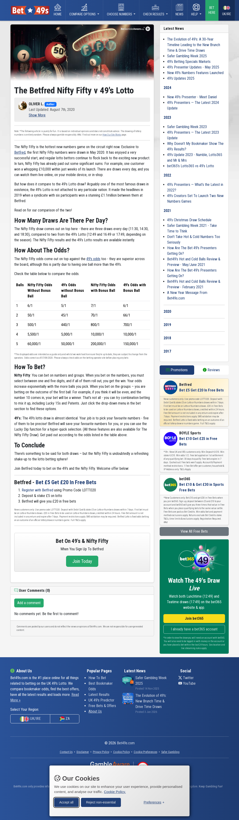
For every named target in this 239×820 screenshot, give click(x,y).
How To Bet (97, 678)
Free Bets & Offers (102, 706)
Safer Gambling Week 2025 (187, 56)
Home (58, 10)
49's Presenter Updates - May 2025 (193, 67)
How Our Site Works (111, 134)
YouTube (187, 683)
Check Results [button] (154, 10)
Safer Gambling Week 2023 (187, 127)
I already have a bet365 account (194, 629)
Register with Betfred (37, 490)
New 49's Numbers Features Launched (195, 73)
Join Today (82, 561)
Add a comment (29, 603)
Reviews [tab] (211, 370)
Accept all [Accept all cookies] (66, 802)
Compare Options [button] (82, 10)
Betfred (19, 152)
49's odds (93, 259)
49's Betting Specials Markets (189, 61)
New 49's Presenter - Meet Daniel (192, 97)
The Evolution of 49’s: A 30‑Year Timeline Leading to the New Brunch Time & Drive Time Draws (193, 45)
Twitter (186, 678)
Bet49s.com (126, 743)
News (179, 10)
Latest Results (98, 694)
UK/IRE (226, 10)
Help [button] (195, 10)
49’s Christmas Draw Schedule (189, 220)
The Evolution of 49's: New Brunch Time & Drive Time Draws (150, 701)
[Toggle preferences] (154, 802)
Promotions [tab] (177, 370)
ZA (65, 718)
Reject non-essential (101, 802)
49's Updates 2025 (180, 78)
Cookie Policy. (115, 791)
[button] (37, 115)
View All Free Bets (194, 531)
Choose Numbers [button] (120, 10)
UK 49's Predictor (101, 700)
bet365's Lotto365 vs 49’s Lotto (190, 166)
